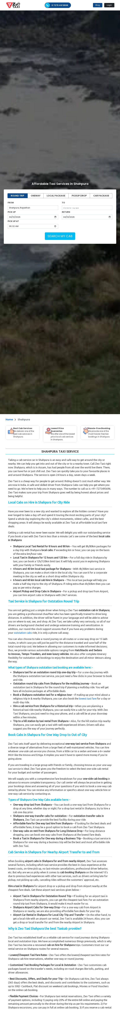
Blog (97, 5)
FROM (11, 202)
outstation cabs (23, 632)
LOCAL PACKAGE (56, 195)
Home (9, 419)
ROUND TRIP (17, 195)
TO (63, 202)
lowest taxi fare (87, 698)
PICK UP (12, 212)
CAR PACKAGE (101, 195)
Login (109, 5)
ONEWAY (35, 195)
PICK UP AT (13, 221)
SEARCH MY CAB (60, 236)
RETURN (66, 212)
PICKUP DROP (79, 195)
